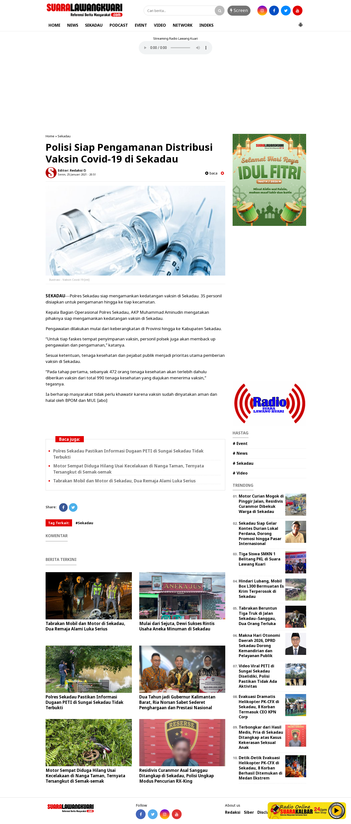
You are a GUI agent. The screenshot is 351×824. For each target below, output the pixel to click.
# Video (240, 473)
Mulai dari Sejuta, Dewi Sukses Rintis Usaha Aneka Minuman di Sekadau (176, 626)
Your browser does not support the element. (175, 47)
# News (240, 453)
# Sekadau (243, 463)
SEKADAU (94, 25)
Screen (239, 10)
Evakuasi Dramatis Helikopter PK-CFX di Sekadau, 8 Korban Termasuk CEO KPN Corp (259, 707)
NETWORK (182, 25)
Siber (249, 812)
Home (50, 136)
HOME (54, 25)
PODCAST (119, 25)
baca (211, 173)
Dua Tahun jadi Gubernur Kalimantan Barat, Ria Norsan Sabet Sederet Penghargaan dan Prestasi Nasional (177, 702)
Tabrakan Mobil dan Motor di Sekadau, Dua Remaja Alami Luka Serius (124, 481)
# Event (240, 443)
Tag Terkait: (59, 523)
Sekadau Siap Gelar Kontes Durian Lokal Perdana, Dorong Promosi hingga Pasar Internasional (260, 533)
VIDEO (160, 25)
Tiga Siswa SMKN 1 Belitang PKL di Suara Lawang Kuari (259, 559)
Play (337, 810)
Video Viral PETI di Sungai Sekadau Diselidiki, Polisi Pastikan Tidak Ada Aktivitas (258, 676)
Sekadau (64, 136)
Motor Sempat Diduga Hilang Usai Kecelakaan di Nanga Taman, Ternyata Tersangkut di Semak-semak (85, 775)
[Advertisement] (175, 94)
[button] (300, 22)
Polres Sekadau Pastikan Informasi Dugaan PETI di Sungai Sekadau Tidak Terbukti (84, 702)
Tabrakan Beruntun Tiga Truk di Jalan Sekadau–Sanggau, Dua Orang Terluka (258, 615)
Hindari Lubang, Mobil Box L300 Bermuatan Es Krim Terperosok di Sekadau (261, 588)
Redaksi (232, 812)
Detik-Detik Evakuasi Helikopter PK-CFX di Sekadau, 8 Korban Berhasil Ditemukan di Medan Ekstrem (260, 768)
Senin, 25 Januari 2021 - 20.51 (77, 174)
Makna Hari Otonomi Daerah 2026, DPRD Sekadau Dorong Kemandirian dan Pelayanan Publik (259, 645)
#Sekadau (84, 523)
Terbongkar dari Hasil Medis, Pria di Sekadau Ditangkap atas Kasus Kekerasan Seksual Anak (261, 737)
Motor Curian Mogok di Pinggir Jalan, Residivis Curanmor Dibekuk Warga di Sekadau (261, 503)
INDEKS (206, 25)
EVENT (141, 25)
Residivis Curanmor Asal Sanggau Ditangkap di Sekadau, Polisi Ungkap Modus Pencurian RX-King (176, 775)
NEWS (72, 25)
